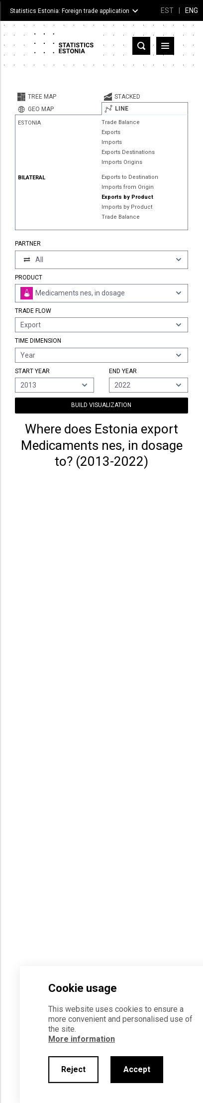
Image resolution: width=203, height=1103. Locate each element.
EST (167, 10)
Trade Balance (121, 122)
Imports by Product (127, 207)
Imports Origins (122, 162)
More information (81, 1039)
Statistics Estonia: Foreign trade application (69, 10)
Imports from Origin (128, 187)
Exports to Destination (130, 177)
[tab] (58, 97)
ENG (191, 10)
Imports (112, 142)
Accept (136, 1069)
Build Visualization (101, 405)
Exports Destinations (128, 152)
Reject (73, 1069)
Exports (111, 132)
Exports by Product (127, 197)
